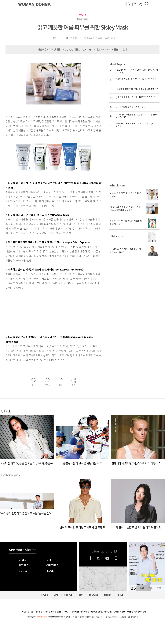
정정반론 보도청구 (61, 611)
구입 (159, 588)
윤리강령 (39, 611)
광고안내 (31, 611)
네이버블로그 (116, 558)
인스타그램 (98, 558)
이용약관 (115, 611)
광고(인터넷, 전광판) (95, 611)
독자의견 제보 (48, 611)
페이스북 (90, 558)
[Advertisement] (47, 312)
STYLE (82, 15)
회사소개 (83, 611)
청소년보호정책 (140, 611)
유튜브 (107, 558)
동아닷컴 (75, 612)
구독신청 (23, 611)
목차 (142, 588)
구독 (150, 588)
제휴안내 (107, 611)
